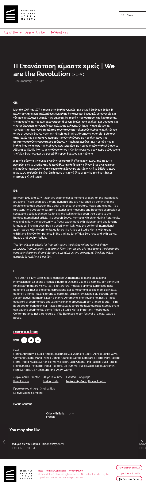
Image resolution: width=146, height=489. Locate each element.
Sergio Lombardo (84, 357)
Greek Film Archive (19, 14)
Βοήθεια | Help (59, 32)
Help (40, 470)
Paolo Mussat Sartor (34, 361)
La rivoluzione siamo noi (28, 392)
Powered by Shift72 (129, 467)
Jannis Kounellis (62, 357)
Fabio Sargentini (105, 365)
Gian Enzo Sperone (43, 369)
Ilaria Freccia (21, 381)
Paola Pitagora (53, 365)
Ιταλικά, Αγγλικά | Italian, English (86, 381)
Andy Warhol (64, 369)
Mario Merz (103, 357)
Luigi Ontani (77, 361)
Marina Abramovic (24, 353)
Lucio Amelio (45, 353)
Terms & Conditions (55, 470)
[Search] (132, 15)
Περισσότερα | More (25, 331)
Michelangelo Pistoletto (28, 365)
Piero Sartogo (21, 369)
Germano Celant (23, 357)
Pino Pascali (93, 361)
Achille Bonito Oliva (105, 353)
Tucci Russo (86, 365)
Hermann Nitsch (58, 361)
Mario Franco (43, 357)
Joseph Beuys (63, 353)
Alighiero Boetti (82, 353)
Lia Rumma (70, 365)
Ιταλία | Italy (50, 381)
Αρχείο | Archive (35, 32)
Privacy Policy (75, 470)
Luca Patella (109, 361)
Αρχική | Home (12, 32)
